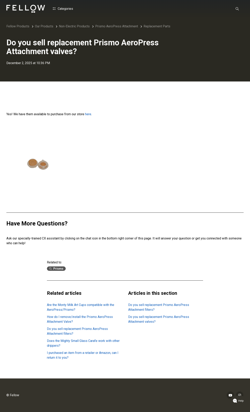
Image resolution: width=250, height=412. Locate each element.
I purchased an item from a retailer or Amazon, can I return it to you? (82, 355)
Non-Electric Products (74, 26)
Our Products (44, 26)
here (88, 114)
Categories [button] (63, 9)
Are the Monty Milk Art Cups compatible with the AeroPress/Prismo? (80, 307)
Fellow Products (17, 26)
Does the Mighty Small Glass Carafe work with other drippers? (83, 343)
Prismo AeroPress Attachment (116, 26)
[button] (237, 9)
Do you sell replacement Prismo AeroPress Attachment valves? (158, 319)
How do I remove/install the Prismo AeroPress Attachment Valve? (80, 319)
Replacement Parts (157, 26)
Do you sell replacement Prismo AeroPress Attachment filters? (77, 331)
